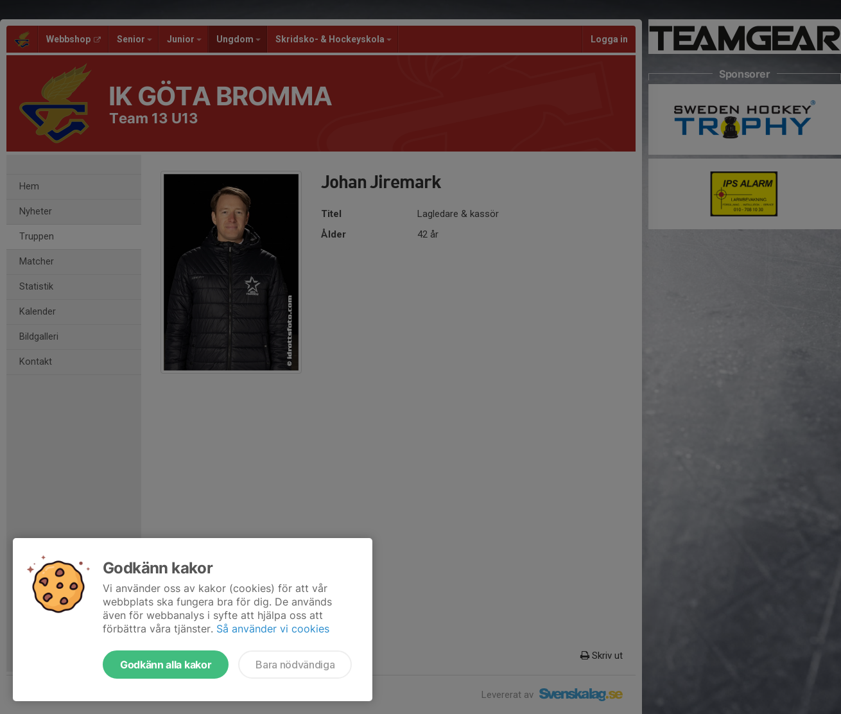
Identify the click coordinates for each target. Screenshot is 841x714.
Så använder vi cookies (272, 628)
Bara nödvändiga (295, 664)
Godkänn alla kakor (165, 664)
